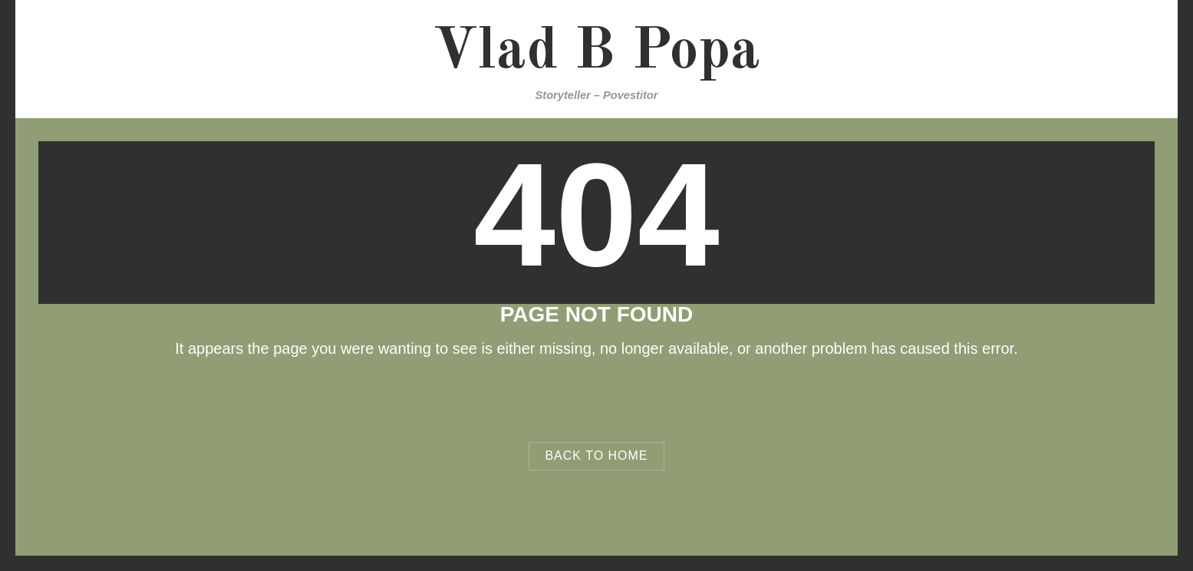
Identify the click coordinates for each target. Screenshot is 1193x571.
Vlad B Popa (596, 52)
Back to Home (596, 455)
